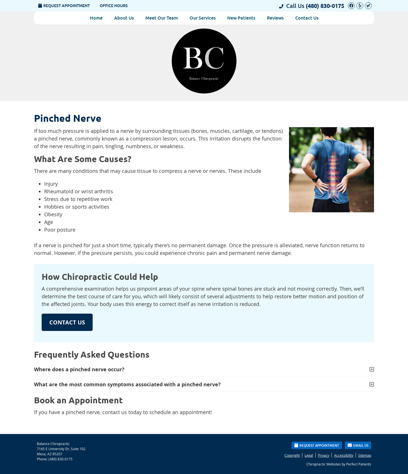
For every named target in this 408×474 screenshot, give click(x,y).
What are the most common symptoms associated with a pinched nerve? (127, 384)
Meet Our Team (161, 17)
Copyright (292, 455)
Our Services (203, 17)
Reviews (275, 17)
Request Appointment (64, 5)
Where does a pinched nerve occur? (79, 369)
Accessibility (343, 455)
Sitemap (364, 455)
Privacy (323, 455)
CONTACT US (67, 322)
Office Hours (114, 5)
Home (96, 17)
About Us (124, 17)
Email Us (358, 445)
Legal (309, 455)
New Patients (241, 17)
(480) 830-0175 (325, 6)
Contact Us (306, 17)
